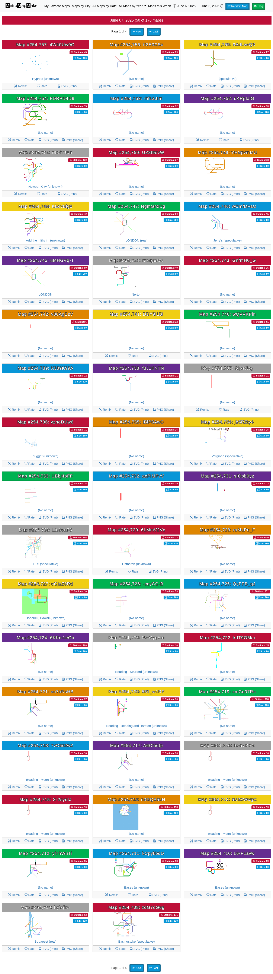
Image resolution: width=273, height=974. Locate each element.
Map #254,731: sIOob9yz (227, 476)
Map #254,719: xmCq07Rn (227, 691)
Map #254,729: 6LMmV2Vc (136, 529)
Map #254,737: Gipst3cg (227, 368)
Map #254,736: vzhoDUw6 (45, 422)
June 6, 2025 (184, 6)
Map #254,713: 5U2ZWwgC (227, 799)
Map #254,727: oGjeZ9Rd (45, 583)
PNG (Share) (163, 86)
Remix (20, 86)
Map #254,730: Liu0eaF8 (45, 529)
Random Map (237, 6)
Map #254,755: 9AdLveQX (227, 44)
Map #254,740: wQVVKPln (227, 314)
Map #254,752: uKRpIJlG (227, 98)
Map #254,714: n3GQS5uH (136, 799)
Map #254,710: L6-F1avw (227, 853)
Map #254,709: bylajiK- (45, 907)
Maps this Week (159, 6)
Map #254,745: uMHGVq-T (45, 260)
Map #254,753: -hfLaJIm (136, 98)
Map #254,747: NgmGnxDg (137, 206)
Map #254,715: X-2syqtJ (45, 799)
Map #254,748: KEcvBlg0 (46, 206)
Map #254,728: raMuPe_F (227, 529)
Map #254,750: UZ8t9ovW (136, 152)
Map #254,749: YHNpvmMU (227, 152)
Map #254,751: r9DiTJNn (45, 152)
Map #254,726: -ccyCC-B (136, 583)
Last (153, 31)
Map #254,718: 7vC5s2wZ (45, 745)
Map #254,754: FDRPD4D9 (45, 98)
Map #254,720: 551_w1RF (136, 691)
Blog (258, 6)
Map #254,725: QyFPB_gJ (227, 583)
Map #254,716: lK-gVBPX (227, 745)
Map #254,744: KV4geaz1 (136, 260)
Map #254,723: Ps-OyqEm (136, 637)
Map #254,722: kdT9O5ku (227, 637)
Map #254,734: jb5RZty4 (227, 422)
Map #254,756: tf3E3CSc (136, 44)
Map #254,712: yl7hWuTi (45, 853)
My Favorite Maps (57, 6)
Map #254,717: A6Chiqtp (136, 745)
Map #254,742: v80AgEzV (45, 314)
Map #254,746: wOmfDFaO (228, 206)
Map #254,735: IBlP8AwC (136, 422)
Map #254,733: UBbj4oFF (45, 476)
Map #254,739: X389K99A (45, 368)
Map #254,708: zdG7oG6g (136, 907)
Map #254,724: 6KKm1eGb (45, 637)
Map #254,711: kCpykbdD (136, 853)
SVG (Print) (67, 86)
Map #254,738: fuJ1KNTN (136, 368)
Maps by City (81, 6)
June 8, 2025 (212, 6)
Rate (42, 86)
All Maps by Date (105, 6)
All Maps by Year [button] (131, 6)
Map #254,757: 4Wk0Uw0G (45, 44)
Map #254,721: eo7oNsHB (45, 691)
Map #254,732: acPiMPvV (136, 476)
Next (136, 31)
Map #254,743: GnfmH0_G (227, 260)
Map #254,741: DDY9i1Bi (136, 314)
